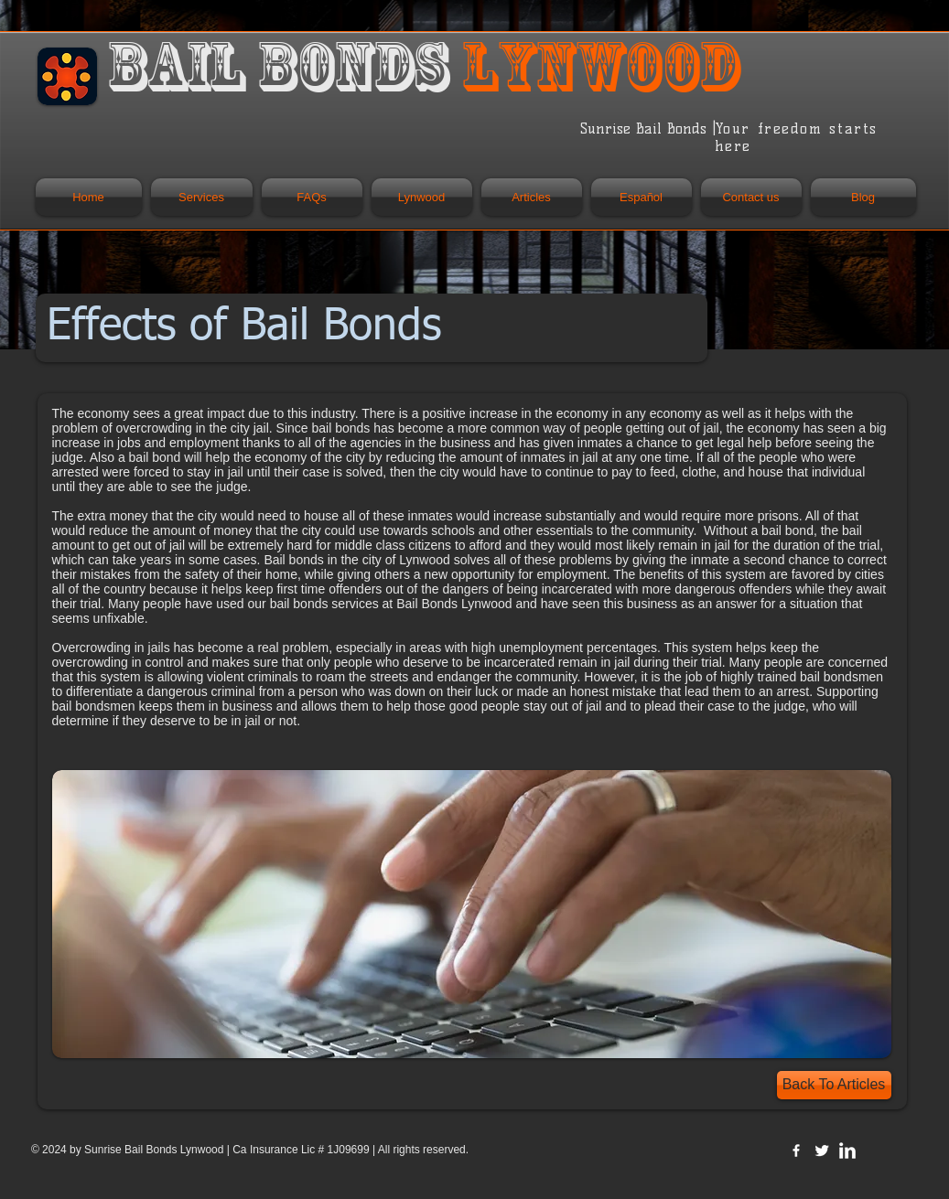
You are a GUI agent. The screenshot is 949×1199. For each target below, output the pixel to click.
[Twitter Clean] (822, 1150)
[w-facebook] (796, 1150)
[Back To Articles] (834, 1085)
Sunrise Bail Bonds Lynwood (155, 1149)
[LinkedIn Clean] (847, 1150)
